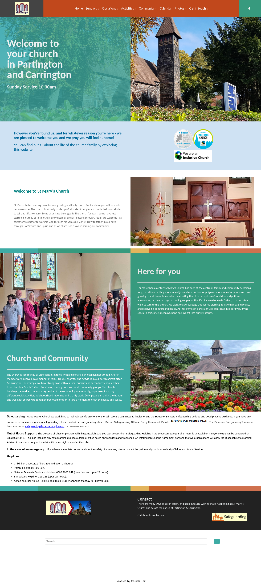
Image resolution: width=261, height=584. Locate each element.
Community (146, 8)
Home (79, 8)
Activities (127, 8)
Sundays (91, 8)
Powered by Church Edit (131, 581)
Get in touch (197, 8)
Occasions (109, 8)
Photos (179, 8)
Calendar (166, 8)
